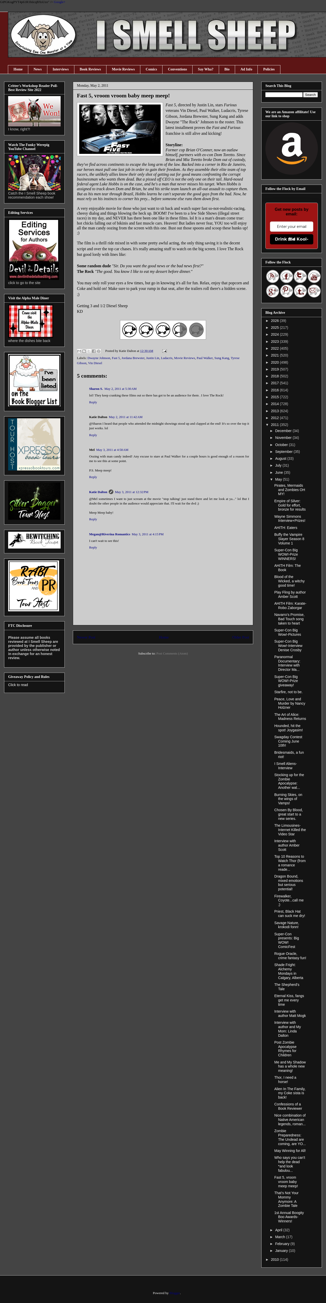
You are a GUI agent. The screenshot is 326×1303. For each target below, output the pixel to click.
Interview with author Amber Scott (287, 845)
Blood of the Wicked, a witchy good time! (289, 581)
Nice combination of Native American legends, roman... (290, 1119)
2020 (275, 362)
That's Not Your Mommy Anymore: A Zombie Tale (286, 1199)
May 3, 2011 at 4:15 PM (148, 534)
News (38, 69)
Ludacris (166, 358)
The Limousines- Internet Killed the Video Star (290, 829)
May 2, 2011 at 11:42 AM (125, 417)
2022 (275, 348)
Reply (93, 402)
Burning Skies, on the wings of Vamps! (288, 799)
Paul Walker (205, 358)
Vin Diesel (95, 363)
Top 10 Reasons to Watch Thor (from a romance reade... (290, 862)
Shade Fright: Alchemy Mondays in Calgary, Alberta (288, 971)
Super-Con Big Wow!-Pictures (287, 632)
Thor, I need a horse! (285, 1079)
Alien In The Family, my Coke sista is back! (289, 1093)
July (278, 465)
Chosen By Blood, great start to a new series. (288, 814)
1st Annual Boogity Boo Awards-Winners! (289, 1217)
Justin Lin (152, 358)
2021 (275, 355)
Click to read (18, 685)
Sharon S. (96, 389)
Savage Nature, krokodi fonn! (286, 925)
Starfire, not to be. (288, 692)
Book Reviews (90, 69)
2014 (275, 404)
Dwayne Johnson (99, 358)
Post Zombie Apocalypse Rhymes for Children (285, 1048)
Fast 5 (116, 358)
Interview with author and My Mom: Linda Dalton (287, 1028)
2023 (275, 341)
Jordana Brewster (132, 358)
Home (18, 69)
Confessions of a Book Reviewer (288, 1106)
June (279, 472)
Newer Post (86, 637)
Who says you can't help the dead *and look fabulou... (289, 1164)
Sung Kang (221, 358)
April (279, 1230)
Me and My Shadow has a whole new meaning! (290, 1066)
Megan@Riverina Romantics (109, 534)
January (282, 1251)
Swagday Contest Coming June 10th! (288, 741)
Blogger (174, 1293)
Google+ (59, 2)
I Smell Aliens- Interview (285, 766)
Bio (226, 69)
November (283, 438)
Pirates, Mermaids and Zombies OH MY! (289, 489)
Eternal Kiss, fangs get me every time (289, 1000)
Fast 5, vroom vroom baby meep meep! (286, 1181)
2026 (275, 321)
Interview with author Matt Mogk (290, 1013)
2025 (275, 327)
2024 (275, 334)
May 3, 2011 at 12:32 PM (131, 492)
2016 (275, 390)
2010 (275, 1259)
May (279, 479)
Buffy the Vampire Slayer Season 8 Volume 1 (289, 538)
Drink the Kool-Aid (291, 239)
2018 (275, 376)
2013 (275, 411)
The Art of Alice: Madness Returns (290, 717)
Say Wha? (205, 69)
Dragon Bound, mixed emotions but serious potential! (288, 882)
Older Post (240, 637)
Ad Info (246, 69)
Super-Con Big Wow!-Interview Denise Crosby (288, 645)
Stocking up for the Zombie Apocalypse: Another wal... (289, 781)
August (281, 458)
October (282, 445)
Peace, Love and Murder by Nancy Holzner (289, 703)
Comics (151, 69)
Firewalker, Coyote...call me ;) (289, 900)
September (284, 452)
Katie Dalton (98, 492)
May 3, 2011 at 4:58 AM (112, 450)
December (283, 431)
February (282, 1244)
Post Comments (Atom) (172, 653)
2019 (275, 369)
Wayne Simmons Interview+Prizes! (289, 518)
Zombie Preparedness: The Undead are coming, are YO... (290, 1137)
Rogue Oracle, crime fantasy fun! (290, 956)
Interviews (61, 69)
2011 (275, 425)
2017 (275, 383)
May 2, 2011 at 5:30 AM (120, 389)
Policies (269, 69)
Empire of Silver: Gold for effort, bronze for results (290, 505)
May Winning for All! (290, 1151)
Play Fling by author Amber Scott (290, 594)
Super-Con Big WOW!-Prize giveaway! (286, 681)
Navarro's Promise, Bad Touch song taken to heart (289, 619)
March (280, 1237)
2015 (275, 397)
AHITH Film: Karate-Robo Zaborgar (290, 605)
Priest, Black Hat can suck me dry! (289, 913)
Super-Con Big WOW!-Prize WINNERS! (286, 554)
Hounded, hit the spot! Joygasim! (288, 728)
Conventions (177, 69)
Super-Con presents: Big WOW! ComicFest (286, 940)
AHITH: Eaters (285, 528)
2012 (275, 418)
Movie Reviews (123, 69)
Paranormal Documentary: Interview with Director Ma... (287, 663)
